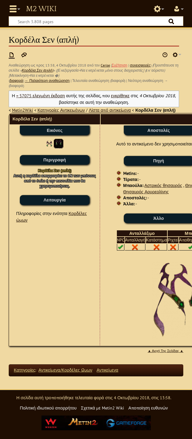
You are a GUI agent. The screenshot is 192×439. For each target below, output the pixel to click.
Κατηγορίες (24, 370)
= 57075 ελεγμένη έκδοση (40, 95)
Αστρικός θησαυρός (163, 185)
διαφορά (16, 80)
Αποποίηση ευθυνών (148, 408)
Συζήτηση (119, 65)
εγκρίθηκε (120, 95)
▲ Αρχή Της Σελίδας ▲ (165, 351)
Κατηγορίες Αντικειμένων (61, 110)
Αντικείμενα (107, 370)
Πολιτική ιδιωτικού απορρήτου (48, 408)
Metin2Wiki (22, 110)
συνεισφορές (140, 65)
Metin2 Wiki (41, 9)
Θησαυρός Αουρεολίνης (146, 192)
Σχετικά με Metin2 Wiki (102, 408)
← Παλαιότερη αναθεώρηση (47, 80)
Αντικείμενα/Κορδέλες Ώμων (65, 370)
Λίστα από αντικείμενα (110, 110)
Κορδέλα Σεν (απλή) (37, 70)
